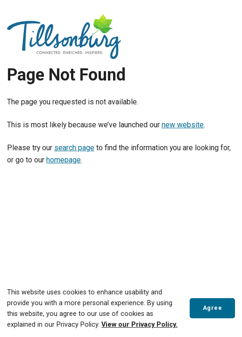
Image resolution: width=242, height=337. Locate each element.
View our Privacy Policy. (139, 325)
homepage (63, 159)
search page (74, 147)
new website (183, 124)
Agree (212, 307)
